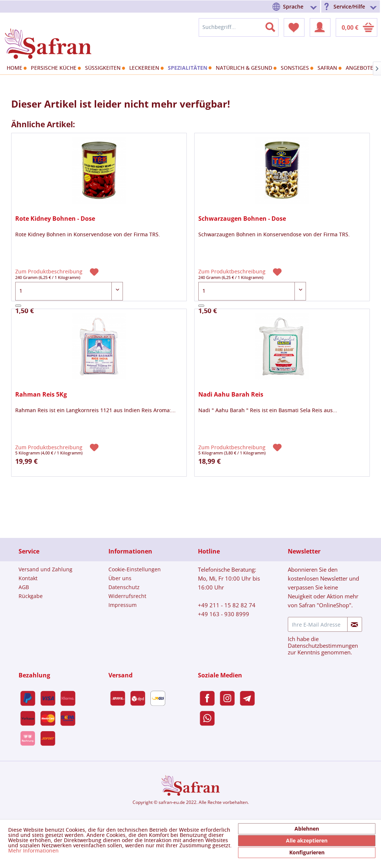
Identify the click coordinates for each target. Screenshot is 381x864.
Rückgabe (31, 595)
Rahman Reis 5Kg (41, 394)
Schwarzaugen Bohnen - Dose (242, 219)
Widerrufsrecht (127, 595)
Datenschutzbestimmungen (323, 645)
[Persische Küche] (55, 68)
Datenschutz (124, 587)
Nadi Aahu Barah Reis (230, 394)
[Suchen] (275, 25)
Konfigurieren (307, 852)
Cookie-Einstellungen (134, 569)
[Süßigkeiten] (104, 68)
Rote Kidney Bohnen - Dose (55, 219)
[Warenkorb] (356, 27)
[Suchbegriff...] (239, 27)
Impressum (122, 604)
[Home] (16, 68)
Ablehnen (306, 828)
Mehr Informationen (33, 851)
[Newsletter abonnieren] (354, 624)
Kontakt (28, 578)
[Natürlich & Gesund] (245, 68)
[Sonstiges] (296, 68)
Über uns (119, 578)
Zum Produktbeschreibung (49, 272)
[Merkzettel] (294, 27)
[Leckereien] (145, 68)
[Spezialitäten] (189, 67)
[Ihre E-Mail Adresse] (318, 624)
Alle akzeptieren (307, 840)
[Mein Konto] (320, 27)
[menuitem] (296, 6)
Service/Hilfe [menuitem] (349, 6)
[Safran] (329, 68)
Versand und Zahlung (45, 569)
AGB (24, 587)
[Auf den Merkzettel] (95, 271)
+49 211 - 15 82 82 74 (226, 605)
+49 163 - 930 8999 (223, 614)
